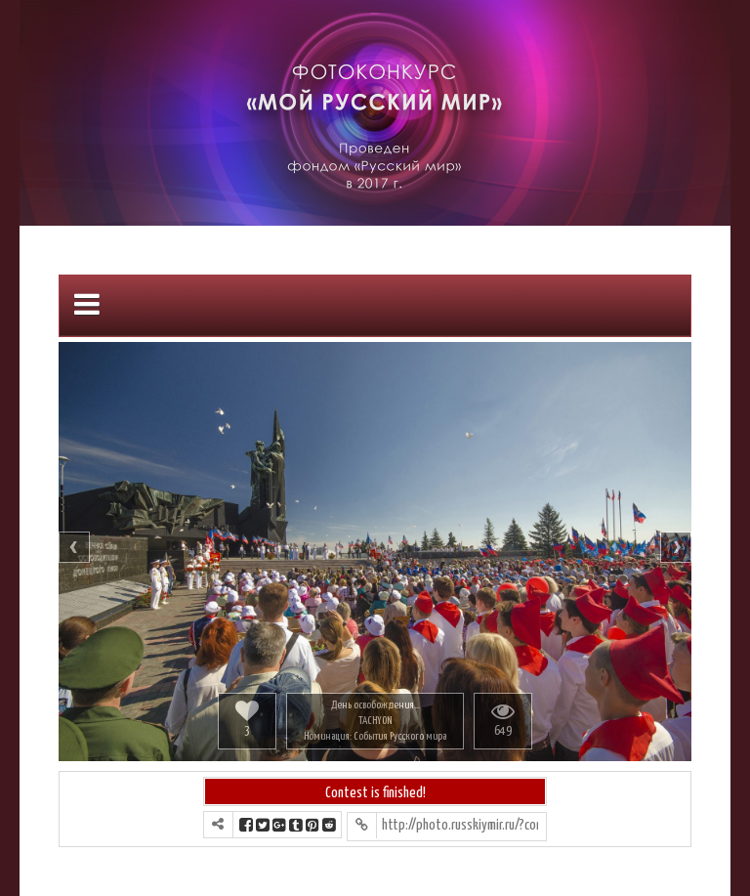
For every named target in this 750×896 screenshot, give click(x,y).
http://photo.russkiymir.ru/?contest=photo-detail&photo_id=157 (460, 825)
